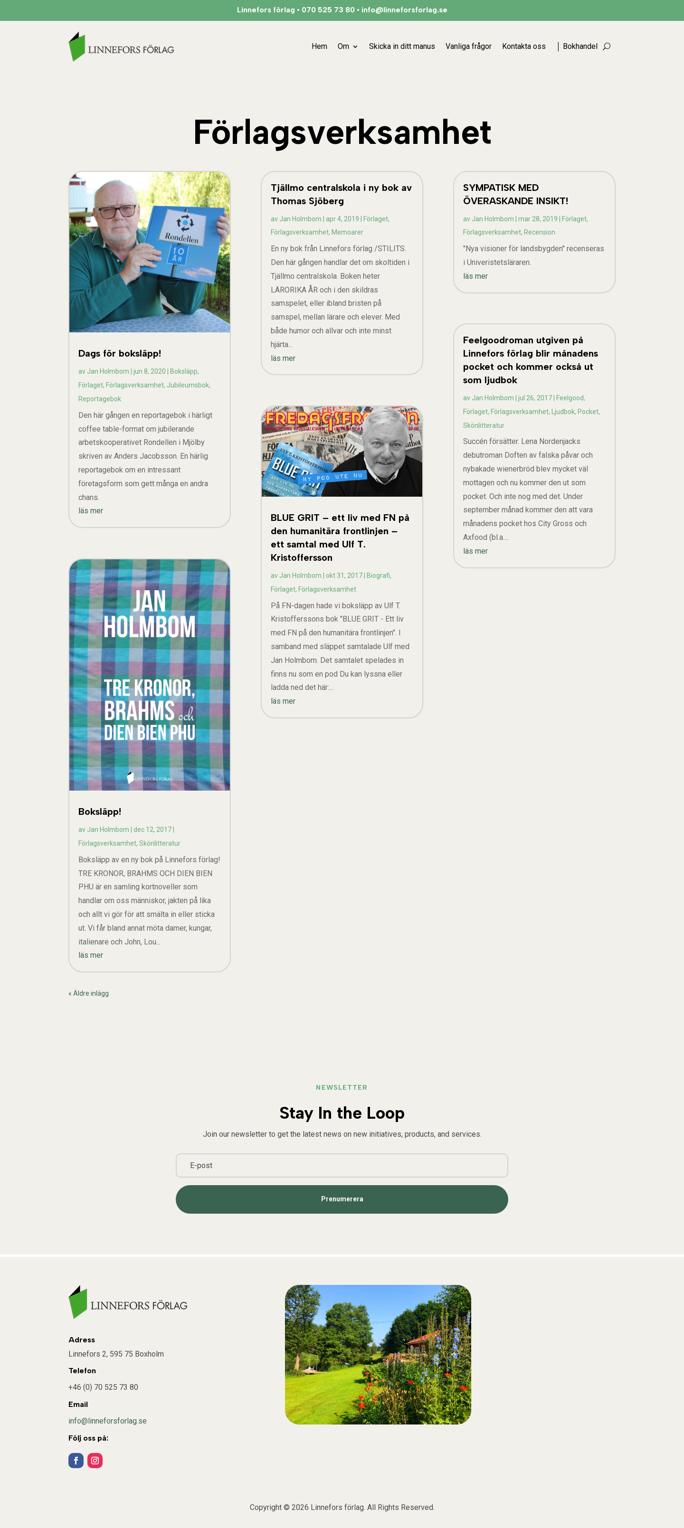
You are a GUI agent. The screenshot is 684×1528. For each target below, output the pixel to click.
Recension (539, 232)
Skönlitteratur (159, 843)
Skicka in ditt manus (402, 46)
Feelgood (570, 398)
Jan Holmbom (108, 371)
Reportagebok (99, 399)
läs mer (90, 510)
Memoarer (347, 232)
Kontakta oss (524, 46)
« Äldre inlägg (88, 993)
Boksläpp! (99, 811)
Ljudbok (563, 411)
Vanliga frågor (469, 46)
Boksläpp (184, 371)
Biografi (378, 575)
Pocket (588, 411)
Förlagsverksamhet (135, 385)
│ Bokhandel (577, 46)
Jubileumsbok (188, 385)
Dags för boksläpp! (119, 353)
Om (343, 46)
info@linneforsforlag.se (107, 1420)
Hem (319, 46)
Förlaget (90, 385)
